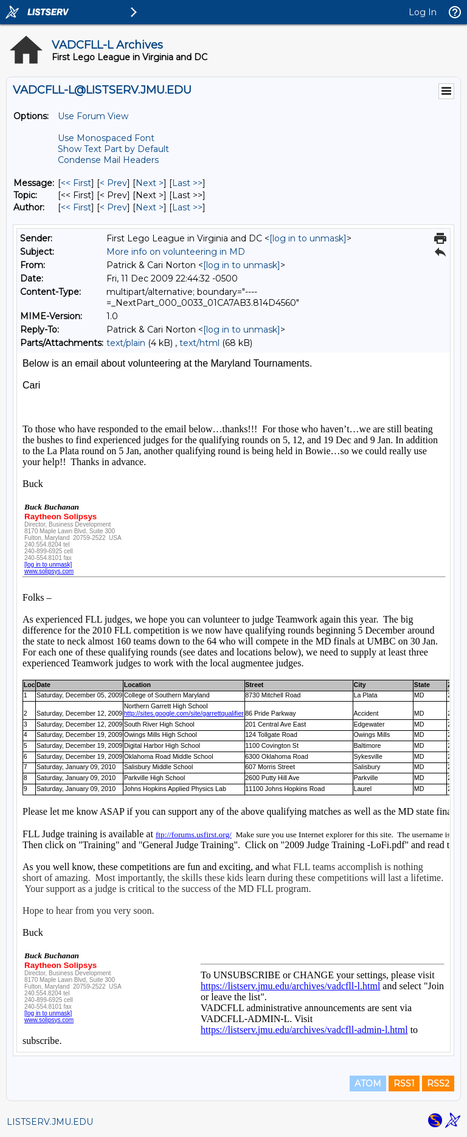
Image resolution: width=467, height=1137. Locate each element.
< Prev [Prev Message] (113, 183)
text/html (199, 342)
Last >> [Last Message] (187, 183)
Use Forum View (93, 116)
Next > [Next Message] (150, 183)
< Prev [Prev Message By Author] (113, 207)
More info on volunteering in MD (175, 251)
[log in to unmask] (308, 238)
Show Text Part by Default (113, 148)
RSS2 (438, 1083)
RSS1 (404, 1083)
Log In (423, 12)
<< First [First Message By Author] (76, 207)
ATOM (368, 1083)
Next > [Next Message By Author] (150, 207)
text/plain (125, 342)
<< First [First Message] (76, 183)
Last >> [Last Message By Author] (187, 207)
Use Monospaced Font (106, 138)
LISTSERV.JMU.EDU (50, 1121)
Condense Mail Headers (108, 159)
